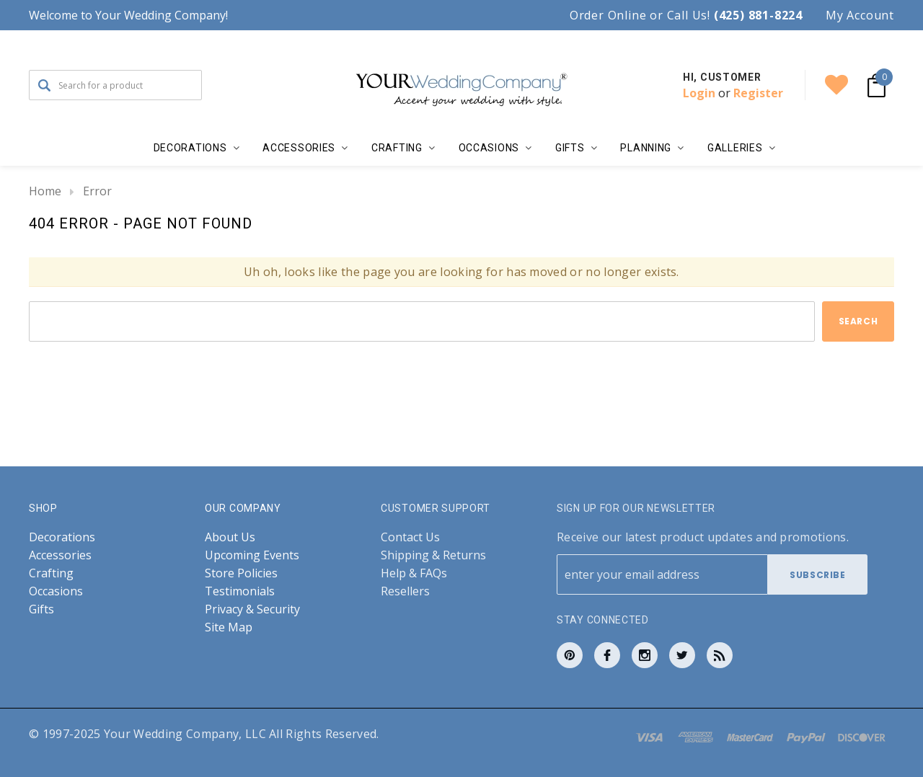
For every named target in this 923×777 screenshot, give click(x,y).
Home (45, 191)
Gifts (41, 609)
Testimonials (240, 591)
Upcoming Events (252, 555)
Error (97, 191)
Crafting (51, 573)
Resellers (405, 591)
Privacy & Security (252, 609)
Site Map (228, 627)
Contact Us (410, 537)
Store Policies (241, 573)
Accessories (60, 555)
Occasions (56, 591)
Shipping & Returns (433, 555)
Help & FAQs (414, 573)
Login (699, 93)
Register (758, 93)
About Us (230, 537)
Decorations (62, 537)
